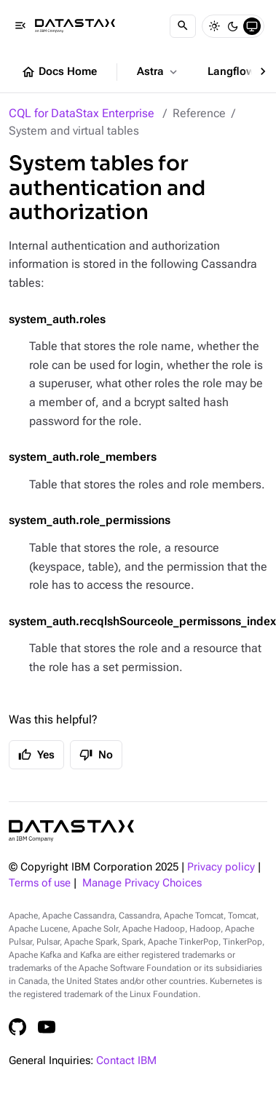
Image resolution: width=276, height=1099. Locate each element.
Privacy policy (221, 867)
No (96, 754)
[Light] (214, 26)
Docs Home (59, 72)
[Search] (183, 26)
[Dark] (233, 26)
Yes (36, 754)
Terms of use (40, 883)
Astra (158, 72)
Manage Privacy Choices (142, 883)
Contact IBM (126, 1061)
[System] (252, 26)
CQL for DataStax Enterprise (81, 113)
